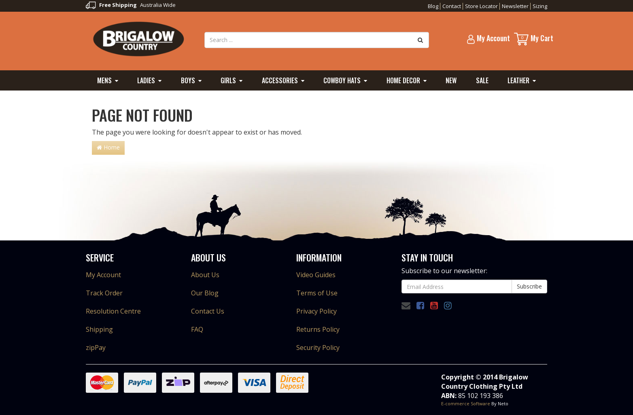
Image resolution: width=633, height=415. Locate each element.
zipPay (96, 347)
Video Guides (316, 274)
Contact (451, 6)
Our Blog (205, 293)
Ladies (146, 80)
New (451, 80)
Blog (433, 6)
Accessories (280, 80)
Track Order (104, 293)
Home (108, 147)
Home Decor (403, 80)
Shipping (99, 329)
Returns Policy (318, 329)
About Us (205, 274)
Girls (228, 80)
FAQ (197, 329)
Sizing (540, 6)
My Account (103, 274)
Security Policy (318, 347)
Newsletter (515, 6)
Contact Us (207, 311)
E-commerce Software (465, 403)
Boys (188, 80)
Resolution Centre (113, 311)
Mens (104, 80)
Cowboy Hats (342, 80)
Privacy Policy (316, 311)
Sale (482, 80)
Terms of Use (317, 293)
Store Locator (481, 6)
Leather (518, 80)
